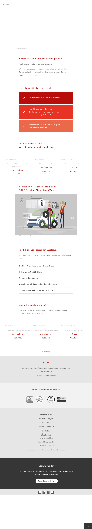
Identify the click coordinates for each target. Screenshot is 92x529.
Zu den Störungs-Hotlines (46, 515)
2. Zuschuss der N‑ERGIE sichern (30, 289)
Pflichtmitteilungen (46, 453)
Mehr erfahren (18, 191)
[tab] (46, 283)
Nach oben (46, 385)
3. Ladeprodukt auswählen (28, 295)
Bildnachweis (46, 469)
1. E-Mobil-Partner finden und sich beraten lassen (36, 283)
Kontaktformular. (47, 406)
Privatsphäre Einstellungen (46, 461)
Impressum (46, 465)
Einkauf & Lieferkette (46, 476)
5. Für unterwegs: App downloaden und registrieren (37, 307)
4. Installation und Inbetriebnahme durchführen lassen (38, 301)
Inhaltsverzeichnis (46, 449)
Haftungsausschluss (46, 472)
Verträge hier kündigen (46, 480)
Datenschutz (46, 457)
